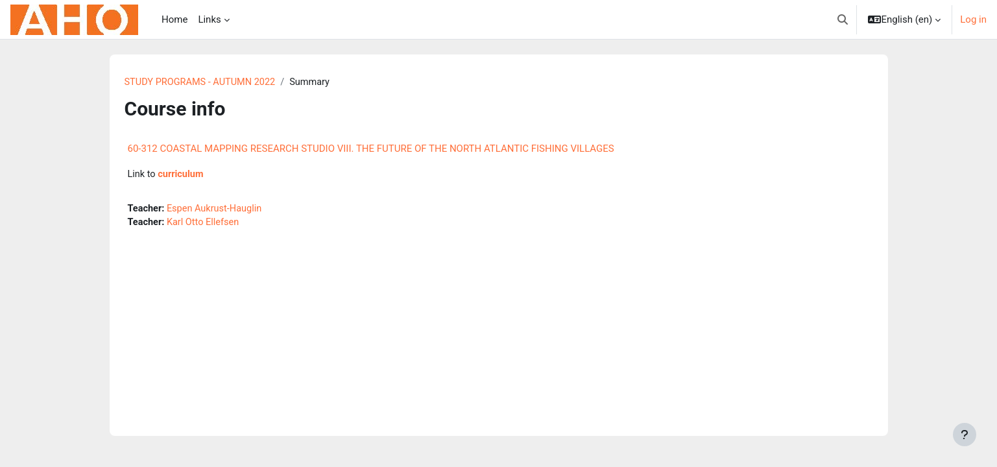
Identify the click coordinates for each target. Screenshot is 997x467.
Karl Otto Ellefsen (205, 224)
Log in (973, 19)
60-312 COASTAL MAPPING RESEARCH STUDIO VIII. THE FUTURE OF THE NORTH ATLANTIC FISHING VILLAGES (371, 149)
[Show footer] (964, 434)
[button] (843, 19)
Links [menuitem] (209, 19)
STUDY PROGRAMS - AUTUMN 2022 (203, 82)
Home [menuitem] (174, 19)
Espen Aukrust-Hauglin (217, 209)
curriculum (182, 175)
